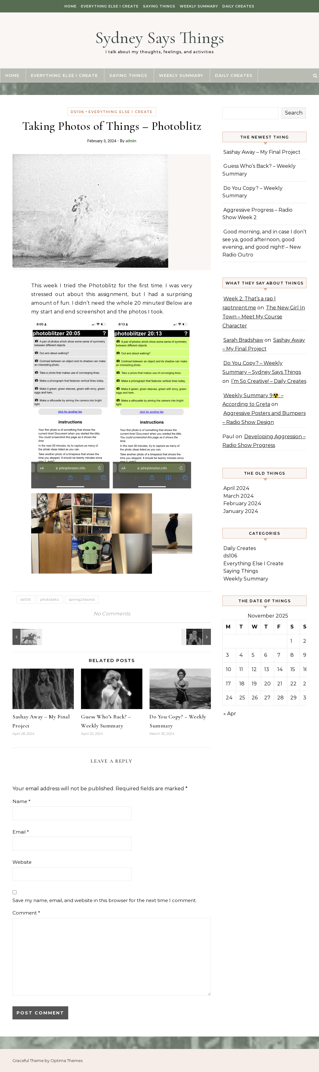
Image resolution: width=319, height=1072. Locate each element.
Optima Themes (66, 1060)
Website (21, 862)
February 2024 (242, 503)
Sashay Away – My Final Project (261, 152)
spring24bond (82, 599)
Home (70, 6)
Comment (26, 913)
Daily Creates (238, 6)
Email (20, 832)
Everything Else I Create (110, 6)
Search (293, 113)
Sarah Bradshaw (243, 340)
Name (21, 801)
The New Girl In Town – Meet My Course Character (263, 317)
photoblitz (49, 599)
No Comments (111, 614)
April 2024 (236, 488)
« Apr (229, 714)
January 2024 (240, 511)
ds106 (77, 112)
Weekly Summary (199, 6)
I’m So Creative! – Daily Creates (268, 381)
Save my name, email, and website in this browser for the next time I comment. (104, 900)
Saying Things (159, 6)
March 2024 (238, 496)
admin (131, 140)
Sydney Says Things (159, 37)
